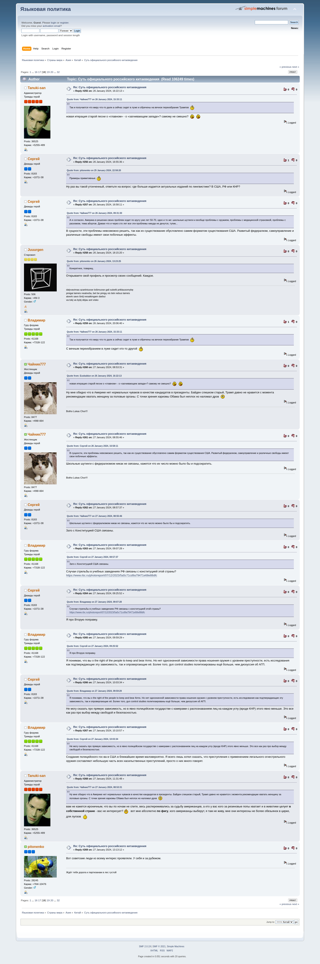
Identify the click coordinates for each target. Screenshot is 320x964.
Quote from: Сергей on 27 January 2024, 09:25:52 (92, 646)
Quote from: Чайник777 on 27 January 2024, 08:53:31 (94, 787)
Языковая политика (45, 9)
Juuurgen (35, 250)
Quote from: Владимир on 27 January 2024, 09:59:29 (94, 691)
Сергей (34, 159)
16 (36, 72)
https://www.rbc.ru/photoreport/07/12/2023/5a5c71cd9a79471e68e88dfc (111, 575)
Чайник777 (37, 364)
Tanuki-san (37, 88)
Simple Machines (175, 946)
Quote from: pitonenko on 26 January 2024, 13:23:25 (94, 261)
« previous (285, 66)
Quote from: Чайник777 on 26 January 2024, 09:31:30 (94, 213)
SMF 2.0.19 (145, 946)
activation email (51, 25)
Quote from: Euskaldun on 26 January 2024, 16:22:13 (94, 376)
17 (39, 72)
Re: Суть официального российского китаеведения (109, 87)
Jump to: (270, 922)
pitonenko (36, 847)
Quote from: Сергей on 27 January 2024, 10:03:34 (92, 739)
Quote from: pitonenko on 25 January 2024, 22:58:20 (94, 170)
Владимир (36, 320)
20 (51, 72)
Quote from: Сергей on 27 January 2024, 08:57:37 (92, 557)
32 (58, 72)
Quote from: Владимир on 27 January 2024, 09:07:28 (94, 602)
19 (48, 72)
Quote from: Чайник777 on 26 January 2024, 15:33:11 (94, 99)
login (53, 22)
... (33, 72)
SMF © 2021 (159, 946)
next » (295, 66)
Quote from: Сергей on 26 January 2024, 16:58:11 (92, 446)
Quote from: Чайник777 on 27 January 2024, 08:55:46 (94, 516)
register (64, 22)
